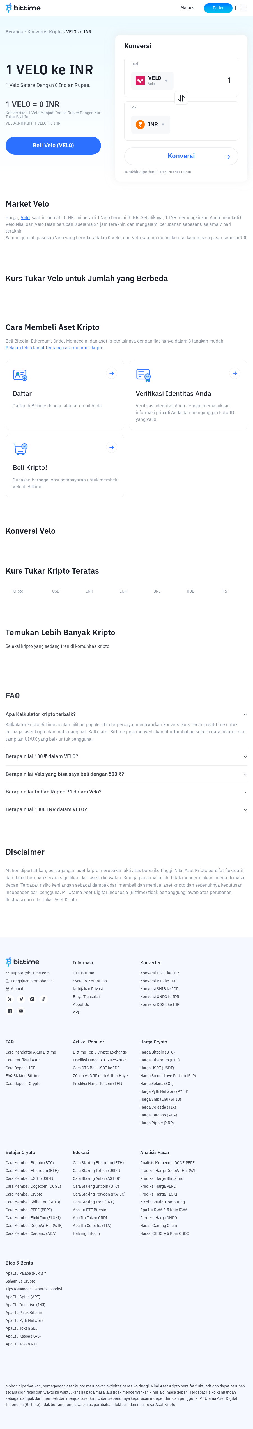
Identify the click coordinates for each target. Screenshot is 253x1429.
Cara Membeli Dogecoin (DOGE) (33, 1187)
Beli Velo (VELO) (53, 145)
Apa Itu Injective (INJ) (25, 1305)
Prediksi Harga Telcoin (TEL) (97, 1084)
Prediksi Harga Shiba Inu (161, 1179)
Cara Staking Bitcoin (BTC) (96, 1187)
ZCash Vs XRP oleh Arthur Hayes (101, 1076)
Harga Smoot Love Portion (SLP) (168, 1076)
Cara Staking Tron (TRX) (93, 1202)
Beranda (14, 32)
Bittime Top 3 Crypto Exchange (100, 1052)
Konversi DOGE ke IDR (160, 1005)
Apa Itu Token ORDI (90, 1218)
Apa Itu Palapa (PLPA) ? (26, 1274)
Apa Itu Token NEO (22, 1344)
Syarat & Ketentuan (90, 981)
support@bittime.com (30, 973)
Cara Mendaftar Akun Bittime (31, 1052)
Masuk (186, 8)
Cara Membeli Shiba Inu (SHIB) (33, 1202)
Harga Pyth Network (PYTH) (164, 1092)
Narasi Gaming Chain (158, 1226)
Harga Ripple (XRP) (157, 1123)
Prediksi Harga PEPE (158, 1187)
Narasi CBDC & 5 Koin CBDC (164, 1234)
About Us (81, 1005)
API (76, 1013)
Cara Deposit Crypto (23, 1084)
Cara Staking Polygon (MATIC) (99, 1194)
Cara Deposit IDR (21, 1068)
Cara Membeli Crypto (24, 1194)
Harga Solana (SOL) (157, 1084)
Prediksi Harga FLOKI (159, 1194)
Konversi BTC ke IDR (158, 981)
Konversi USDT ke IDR (159, 973)
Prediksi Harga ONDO (158, 1218)
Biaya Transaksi (86, 997)
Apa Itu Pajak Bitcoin (24, 1313)
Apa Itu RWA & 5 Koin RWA (163, 1210)
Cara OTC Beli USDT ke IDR (96, 1068)
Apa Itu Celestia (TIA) (92, 1226)
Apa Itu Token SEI (21, 1329)
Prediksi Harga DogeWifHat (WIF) (169, 1171)
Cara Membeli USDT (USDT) (29, 1179)
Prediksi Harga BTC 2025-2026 (100, 1060)
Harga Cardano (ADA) (158, 1115)
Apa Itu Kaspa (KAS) (23, 1336)
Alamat (17, 989)
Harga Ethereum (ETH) (160, 1060)
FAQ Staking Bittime (23, 1076)
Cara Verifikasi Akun (23, 1060)
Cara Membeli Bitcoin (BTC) (30, 1163)
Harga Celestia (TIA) (158, 1107)
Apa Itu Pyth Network (24, 1321)
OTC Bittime (83, 973)
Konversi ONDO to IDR (159, 997)
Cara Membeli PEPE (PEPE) (29, 1210)
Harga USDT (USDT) (157, 1068)
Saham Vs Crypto (20, 1281)
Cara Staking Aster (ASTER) (97, 1179)
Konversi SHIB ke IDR (159, 989)
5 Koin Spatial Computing (162, 1202)
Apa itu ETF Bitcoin (89, 1210)
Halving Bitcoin (86, 1234)
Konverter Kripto (44, 32)
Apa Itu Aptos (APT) (23, 1297)
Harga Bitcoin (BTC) (157, 1052)
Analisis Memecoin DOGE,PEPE (167, 1163)
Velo (25, 218)
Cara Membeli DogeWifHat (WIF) (34, 1226)
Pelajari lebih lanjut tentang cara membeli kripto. (55, 348)
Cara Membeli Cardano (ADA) (31, 1234)
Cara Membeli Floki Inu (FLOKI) (33, 1218)
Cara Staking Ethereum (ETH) (98, 1163)
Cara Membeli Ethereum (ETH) (32, 1171)
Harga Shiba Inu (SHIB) (160, 1100)
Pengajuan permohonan (32, 981)
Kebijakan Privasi (88, 989)
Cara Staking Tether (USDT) (96, 1171)
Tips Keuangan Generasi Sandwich (36, 1289)
